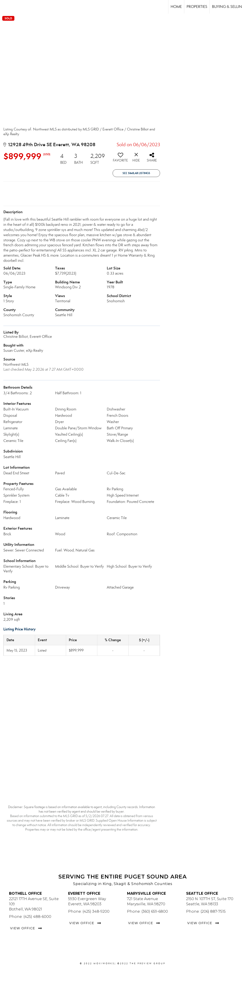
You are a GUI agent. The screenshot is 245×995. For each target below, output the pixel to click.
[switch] (120, 159)
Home (176, 6)
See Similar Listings (136, 173)
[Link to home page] (5, 6)
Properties (197, 6)
